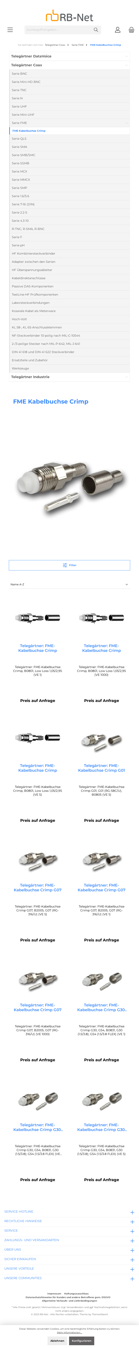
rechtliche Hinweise (23, 1221)
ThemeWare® (100, 1314)
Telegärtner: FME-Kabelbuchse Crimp (37, 648)
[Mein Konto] (118, 29)
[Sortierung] (69, 585)
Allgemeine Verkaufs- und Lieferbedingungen (69, 1300)
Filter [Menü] (69, 564)
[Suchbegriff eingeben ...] (58, 29)
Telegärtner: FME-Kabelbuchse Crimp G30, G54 (101, 1009)
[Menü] (10, 29)
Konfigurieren (81, 1340)
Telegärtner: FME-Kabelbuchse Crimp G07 (38, 888)
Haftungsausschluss (76, 1293)
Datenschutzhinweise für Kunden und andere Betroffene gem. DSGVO (68, 1297)
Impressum (54, 1293)
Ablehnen (57, 1340)
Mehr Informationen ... (69, 1332)
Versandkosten (74, 1307)
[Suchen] (96, 29)
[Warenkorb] (130, 29)
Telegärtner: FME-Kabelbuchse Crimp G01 (101, 768)
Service (11, 1230)
